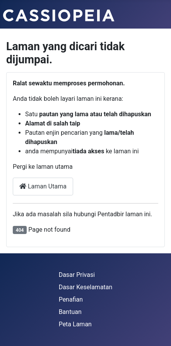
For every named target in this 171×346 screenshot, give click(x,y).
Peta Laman (75, 324)
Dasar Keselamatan (86, 287)
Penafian (71, 299)
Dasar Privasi (77, 274)
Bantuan (70, 311)
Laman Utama (43, 186)
